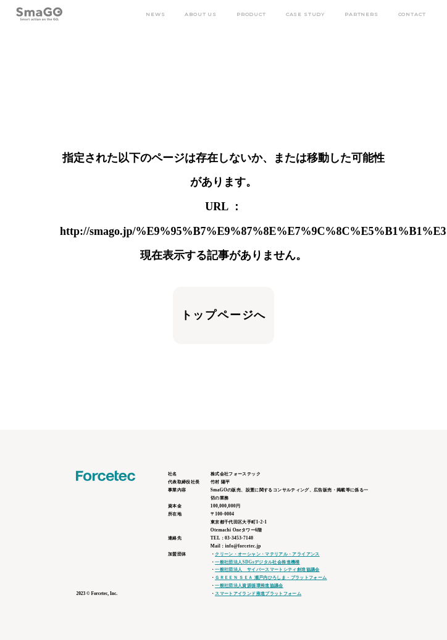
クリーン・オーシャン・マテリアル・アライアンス (267, 554)
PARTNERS (361, 14)
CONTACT (412, 14)
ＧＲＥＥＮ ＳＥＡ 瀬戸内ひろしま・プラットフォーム (271, 577)
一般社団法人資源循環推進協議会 (249, 585)
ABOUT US (201, 14)
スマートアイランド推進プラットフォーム (258, 593)
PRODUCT (251, 14)
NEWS (155, 14)
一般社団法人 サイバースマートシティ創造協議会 (267, 569)
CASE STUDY (305, 14)
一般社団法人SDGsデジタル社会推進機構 (257, 562)
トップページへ (224, 315)
